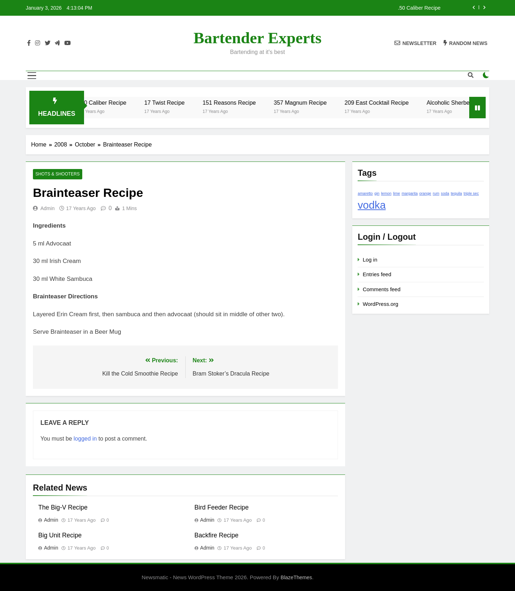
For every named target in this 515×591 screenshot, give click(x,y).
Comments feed (382, 289)
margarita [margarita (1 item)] (410, 193)
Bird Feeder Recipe (222, 507)
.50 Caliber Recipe (419, 8)
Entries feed (377, 274)
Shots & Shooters (57, 174)
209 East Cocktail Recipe (381, 102)
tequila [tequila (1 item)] (456, 193)
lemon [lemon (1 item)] (386, 193)
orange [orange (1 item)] (425, 193)
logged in (85, 439)
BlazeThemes (296, 577)
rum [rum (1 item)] (436, 193)
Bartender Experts (257, 38)
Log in (370, 260)
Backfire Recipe (217, 535)
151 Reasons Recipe (234, 102)
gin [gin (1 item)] (376, 193)
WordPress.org (380, 304)
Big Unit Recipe (60, 535)
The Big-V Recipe (63, 507)
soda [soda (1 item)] (445, 193)
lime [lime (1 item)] (396, 193)
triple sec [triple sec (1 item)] (471, 193)
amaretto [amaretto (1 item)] (365, 193)
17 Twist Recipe (169, 102)
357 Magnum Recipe (305, 102)
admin (47, 208)
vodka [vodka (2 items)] (372, 205)
